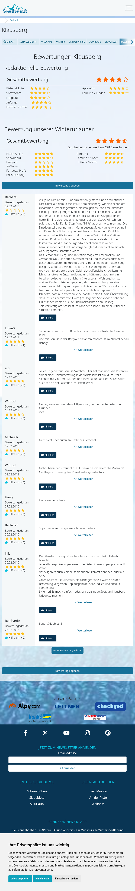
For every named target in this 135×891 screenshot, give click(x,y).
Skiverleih (111, 41)
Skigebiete (36, 797)
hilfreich (47, 317)
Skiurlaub (95, 41)
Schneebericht (28, 41)
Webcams (46, 41)
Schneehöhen (37, 791)
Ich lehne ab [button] (42, 878)
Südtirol (14, 20)
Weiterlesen (84, 350)
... (3, 20)
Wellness (98, 804)
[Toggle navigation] (129, 8)
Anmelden (67, 768)
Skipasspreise (77, 41)
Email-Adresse (67, 753)
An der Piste (98, 797)
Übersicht (9, 41)
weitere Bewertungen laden (67, 650)
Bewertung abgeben (67, 185)
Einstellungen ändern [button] (67, 878)
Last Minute (98, 791)
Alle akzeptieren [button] (20, 878)
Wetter (60, 41)
